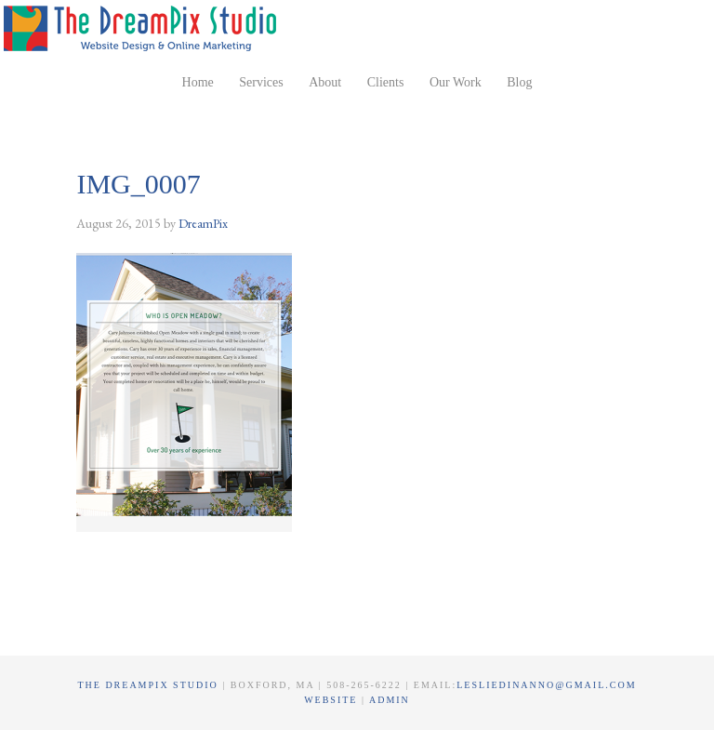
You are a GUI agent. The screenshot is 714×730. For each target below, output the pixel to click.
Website (333, 700)
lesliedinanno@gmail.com (546, 685)
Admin (389, 700)
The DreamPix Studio (143, 28)
